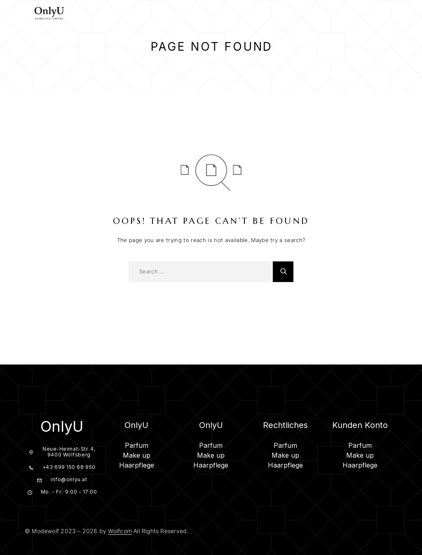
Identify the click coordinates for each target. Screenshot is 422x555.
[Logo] (49, 12)
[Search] (378, 14)
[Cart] (409, 13)
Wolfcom (119, 530)
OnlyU (61, 426)
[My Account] (393, 14)
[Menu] (16, 12)
